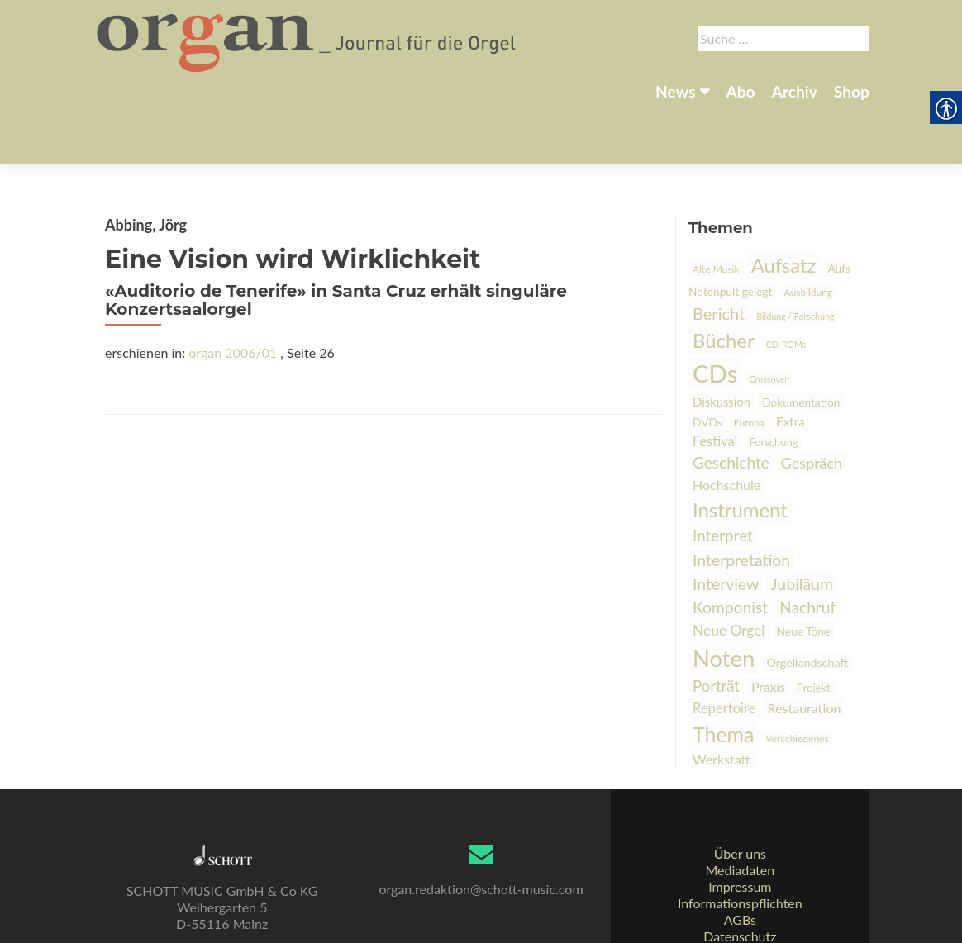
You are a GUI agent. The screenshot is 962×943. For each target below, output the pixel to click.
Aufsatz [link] (784, 207)
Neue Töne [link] (804, 573)
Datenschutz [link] (739, 898)
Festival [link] (715, 383)
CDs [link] (715, 315)
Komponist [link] (730, 549)
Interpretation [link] (741, 502)
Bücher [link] (724, 282)
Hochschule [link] (726, 427)
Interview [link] (726, 526)
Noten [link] (724, 600)
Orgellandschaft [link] (807, 605)
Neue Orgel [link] (728, 572)
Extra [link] (790, 363)
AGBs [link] (740, 881)
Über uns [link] (740, 815)
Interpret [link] (723, 477)
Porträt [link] (716, 628)
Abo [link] (740, 91)
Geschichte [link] (731, 404)
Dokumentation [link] (801, 344)
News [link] (675, 91)
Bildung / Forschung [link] (795, 258)
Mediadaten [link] (739, 832)
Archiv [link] (794, 91)
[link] (308, 40)
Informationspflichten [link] (740, 865)
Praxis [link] (768, 629)
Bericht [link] (719, 255)
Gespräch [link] (811, 405)
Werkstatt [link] (721, 701)
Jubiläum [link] (801, 526)
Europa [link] (749, 365)
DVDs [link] (707, 364)
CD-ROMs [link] (786, 286)
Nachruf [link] (807, 549)
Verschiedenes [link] (797, 680)
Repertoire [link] (724, 650)
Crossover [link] (768, 321)
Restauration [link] (804, 650)
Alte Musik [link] (716, 211)
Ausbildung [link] (808, 234)
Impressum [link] (739, 848)
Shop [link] (851, 91)
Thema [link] (723, 676)
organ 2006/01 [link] (232, 294)
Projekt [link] (814, 629)
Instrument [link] (740, 452)
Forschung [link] (774, 384)
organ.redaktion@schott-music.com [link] (481, 851)
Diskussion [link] (721, 343)
